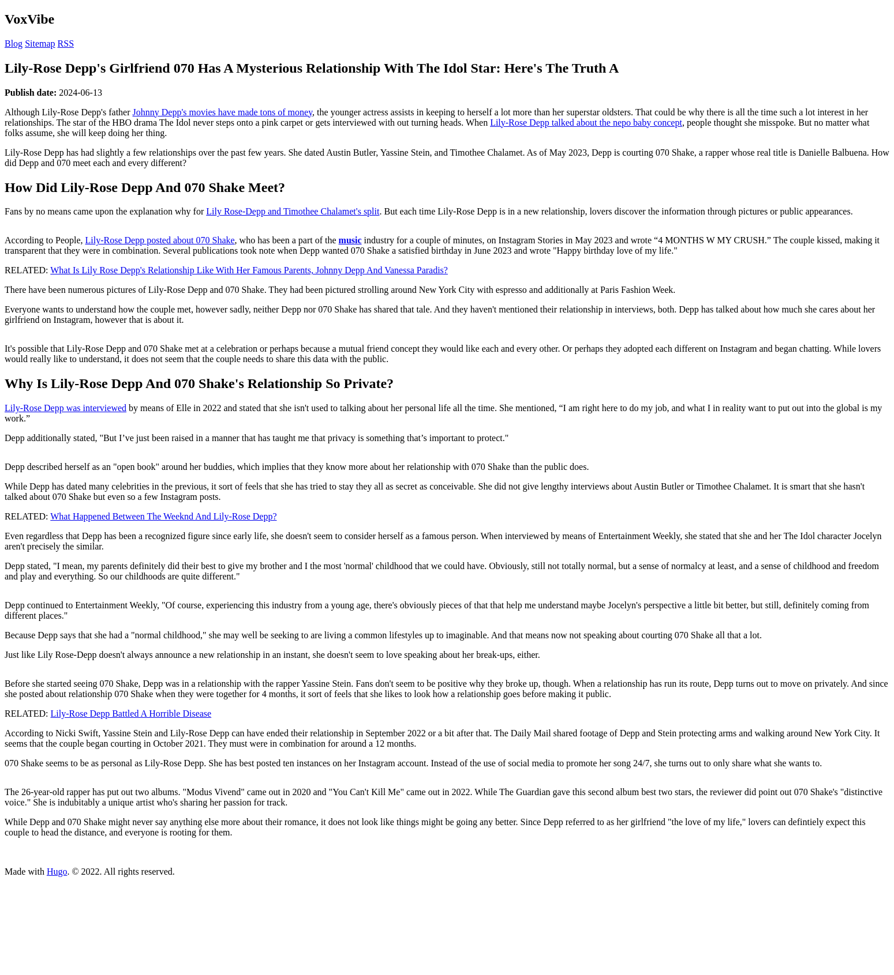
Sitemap (40, 43)
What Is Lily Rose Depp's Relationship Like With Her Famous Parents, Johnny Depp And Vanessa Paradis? (249, 270)
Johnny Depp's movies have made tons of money (223, 112)
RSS (66, 43)
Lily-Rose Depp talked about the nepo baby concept (586, 122)
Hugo (57, 871)
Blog (14, 43)
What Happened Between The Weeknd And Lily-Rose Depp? (163, 516)
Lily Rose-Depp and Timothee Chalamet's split (292, 211)
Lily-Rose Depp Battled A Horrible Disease (131, 713)
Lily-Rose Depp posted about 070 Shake (160, 240)
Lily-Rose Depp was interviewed (65, 408)
